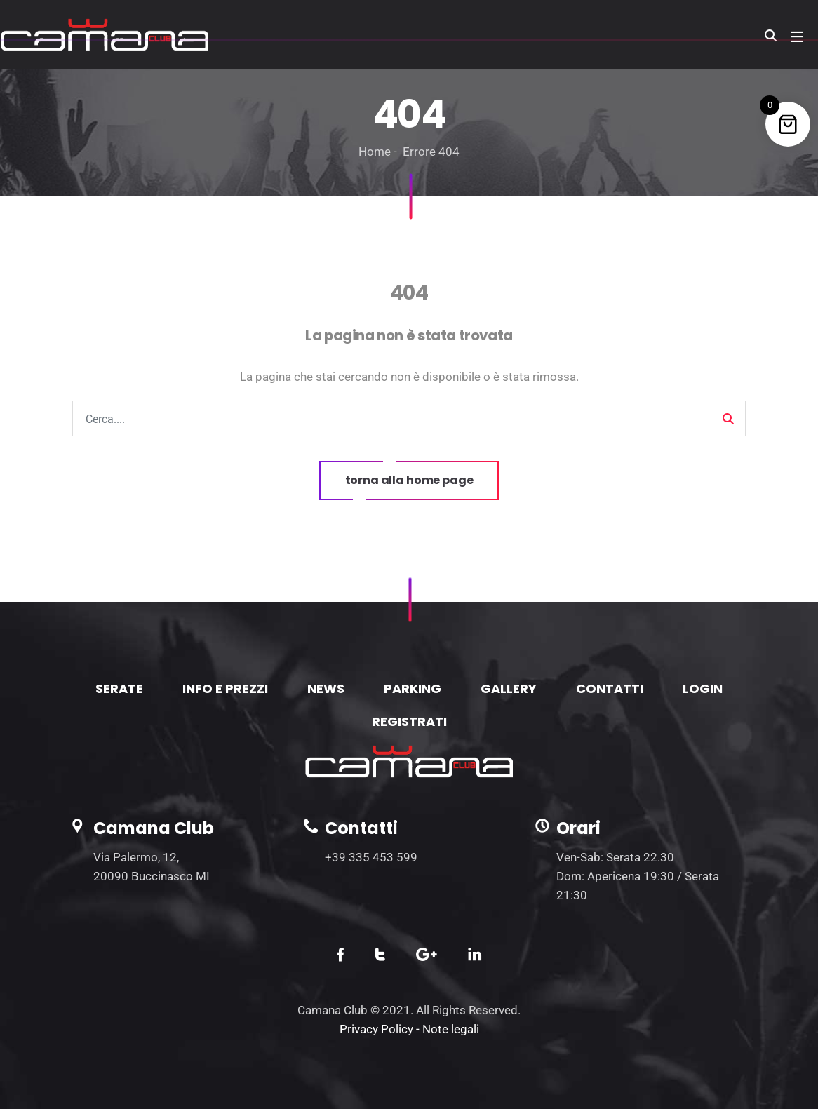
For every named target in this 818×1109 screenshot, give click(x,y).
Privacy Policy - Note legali (409, 1029)
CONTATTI (609, 688)
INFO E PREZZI (225, 688)
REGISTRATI (409, 721)
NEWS (325, 688)
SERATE (119, 688)
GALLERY (509, 688)
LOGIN (703, 688)
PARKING (412, 688)
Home (374, 151)
